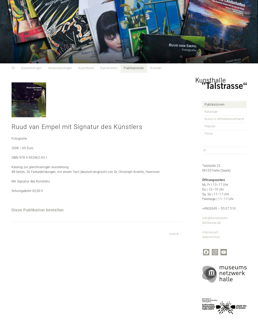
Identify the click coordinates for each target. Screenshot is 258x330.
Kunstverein (109, 68)
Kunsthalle (86, 68)
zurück (174, 234)
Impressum (210, 232)
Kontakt (155, 68)
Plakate (210, 126)
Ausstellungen (31, 68)
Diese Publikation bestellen (38, 210)
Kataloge (211, 111)
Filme (209, 133)
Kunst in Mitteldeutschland (224, 119)
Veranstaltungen (60, 68)
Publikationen (134, 68)
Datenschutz (211, 237)
